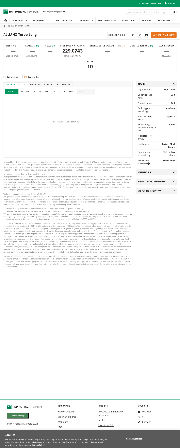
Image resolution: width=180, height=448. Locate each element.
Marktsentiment (107, 20)
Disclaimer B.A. (106, 425)
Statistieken (156, 172)
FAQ (60, 427)
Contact (144, 422)
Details (156, 84)
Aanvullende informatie (156, 181)
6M (46, 91)
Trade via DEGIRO (164, 35)
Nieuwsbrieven (66, 411)
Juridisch (102, 420)
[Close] (175, 440)
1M (33, 91)
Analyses (86, 20)
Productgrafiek (16, 84)
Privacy (102, 430)
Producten (19, 20)
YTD (53, 91)
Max (71, 91)
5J (65, 91)
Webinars (147, 20)
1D (21, 91)
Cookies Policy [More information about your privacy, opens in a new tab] (38, 446)
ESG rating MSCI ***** (156, 191)
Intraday (12, 91)
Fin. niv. (68, 55)
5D (27, 91)
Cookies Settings (18, 415)
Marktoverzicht (41, 20)
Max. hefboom (166, 46)
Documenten (63, 84)
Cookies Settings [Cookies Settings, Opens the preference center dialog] (134, 440)
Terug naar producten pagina (17, 26)
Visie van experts (65, 20)
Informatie (129, 20)
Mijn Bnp (164, 20)
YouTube (144, 411)
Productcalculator (41, 84)
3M (40, 91)
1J (59, 91)
